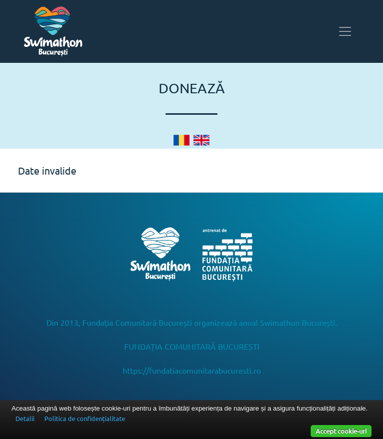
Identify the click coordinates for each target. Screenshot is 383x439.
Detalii (24, 418)
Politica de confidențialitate (84, 418)
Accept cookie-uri (341, 431)
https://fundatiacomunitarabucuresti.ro (192, 370)
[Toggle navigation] (345, 31)
